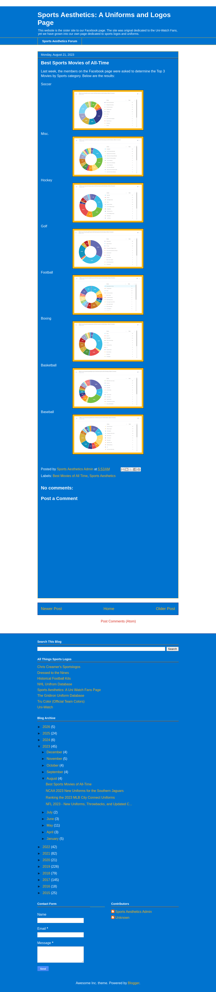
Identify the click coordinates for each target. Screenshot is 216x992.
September (55, 772)
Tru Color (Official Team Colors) (61, 701)
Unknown (122, 917)
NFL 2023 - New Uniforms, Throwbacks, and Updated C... (89, 804)
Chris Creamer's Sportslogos (58, 667)
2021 (47, 853)
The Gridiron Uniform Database (60, 695)
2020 (47, 860)
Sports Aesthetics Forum (59, 41)
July (50, 812)
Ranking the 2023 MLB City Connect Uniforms (80, 797)
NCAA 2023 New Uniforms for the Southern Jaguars (85, 791)
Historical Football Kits (54, 678)
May (50, 825)
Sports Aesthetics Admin (133, 911)
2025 (47, 733)
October (53, 765)
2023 (47, 746)
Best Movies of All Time (70, 476)
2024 (47, 740)
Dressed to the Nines (53, 673)
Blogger (133, 983)
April (50, 832)
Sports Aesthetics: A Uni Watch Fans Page (69, 690)
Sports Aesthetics (102, 476)
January (53, 838)
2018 (47, 873)
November (55, 758)
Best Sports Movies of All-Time (69, 784)
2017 (47, 880)
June (51, 819)
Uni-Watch (45, 707)
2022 (47, 847)
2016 (47, 886)
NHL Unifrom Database (54, 684)
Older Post (165, 608)
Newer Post (51, 608)
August (52, 778)
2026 (47, 727)
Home (109, 608)
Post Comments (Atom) (118, 621)
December (55, 752)
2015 (47, 893)
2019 (47, 866)
